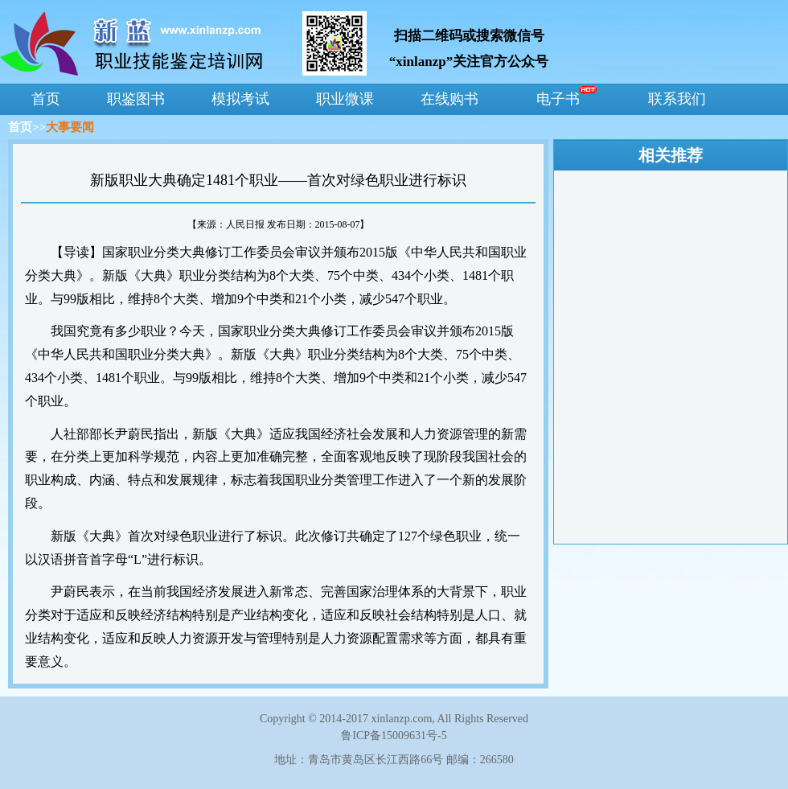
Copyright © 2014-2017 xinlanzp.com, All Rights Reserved (394, 719)
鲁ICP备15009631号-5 (393, 735)
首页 (20, 127)
